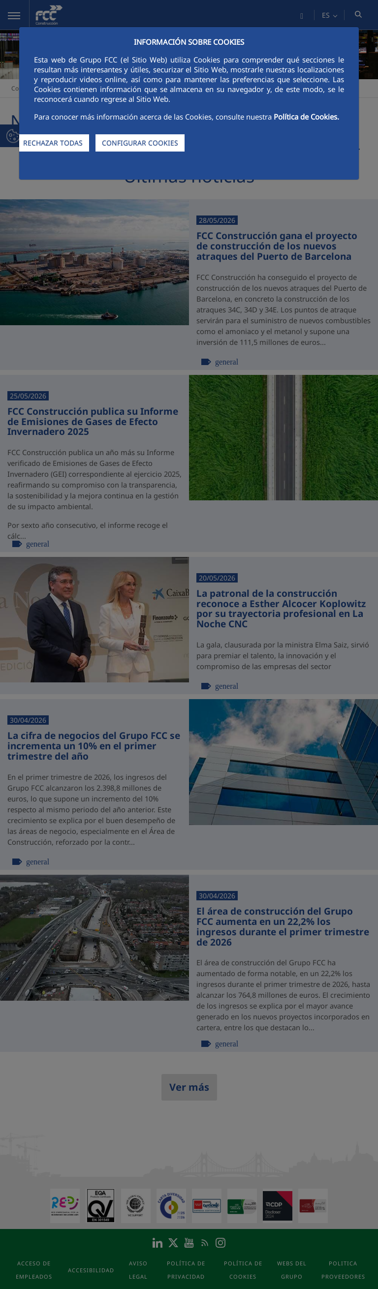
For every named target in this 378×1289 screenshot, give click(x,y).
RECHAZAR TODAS (53, 143)
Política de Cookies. (306, 117)
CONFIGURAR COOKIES (140, 143)
